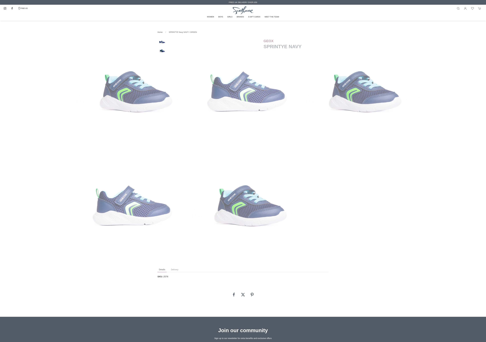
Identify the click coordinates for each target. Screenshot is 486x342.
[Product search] (458, 8)
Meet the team (272, 17)
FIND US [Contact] (23, 8)
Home (159, 32)
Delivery (174, 269)
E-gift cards (254, 17)
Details (162, 269)
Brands (240, 17)
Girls (229, 17)
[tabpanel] (134, 93)
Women (210, 17)
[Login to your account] (465, 8)
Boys (220, 17)
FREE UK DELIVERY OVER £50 (243, 2)
